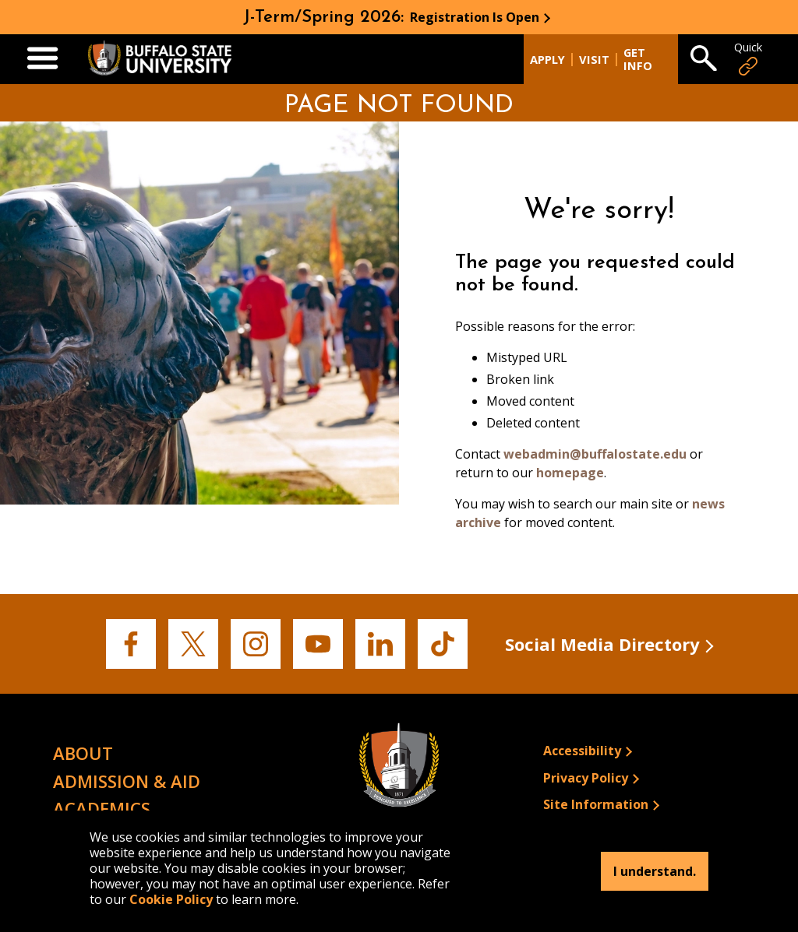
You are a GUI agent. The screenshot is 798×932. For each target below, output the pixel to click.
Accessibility (582, 750)
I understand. (654, 871)
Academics (101, 808)
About (83, 753)
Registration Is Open (474, 17)
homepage (570, 472)
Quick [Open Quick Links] (748, 59)
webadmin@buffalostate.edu (595, 453)
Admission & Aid (126, 781)
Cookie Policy (171, 899)
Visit (594, 59)
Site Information (595, 804)
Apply (547, 59)
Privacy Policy (585, 777)
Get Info (637, 59)
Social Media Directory (602, 644)
